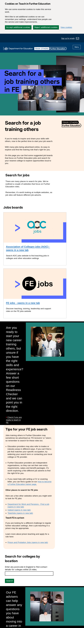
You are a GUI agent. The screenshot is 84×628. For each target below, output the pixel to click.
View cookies (66, 27)
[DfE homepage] (18, 49)
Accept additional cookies (18, 27)
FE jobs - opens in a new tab (23, 303)
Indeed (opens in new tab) (19, 510)
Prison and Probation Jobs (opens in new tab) (28, 542)
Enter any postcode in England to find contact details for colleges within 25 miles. (26, 568)
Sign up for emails (68, 38)
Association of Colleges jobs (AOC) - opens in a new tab (28, 248)
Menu (77, 47)
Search (9, 581)
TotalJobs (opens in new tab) (20, 513)
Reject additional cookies (46, 27)
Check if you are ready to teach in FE (14, 420)
